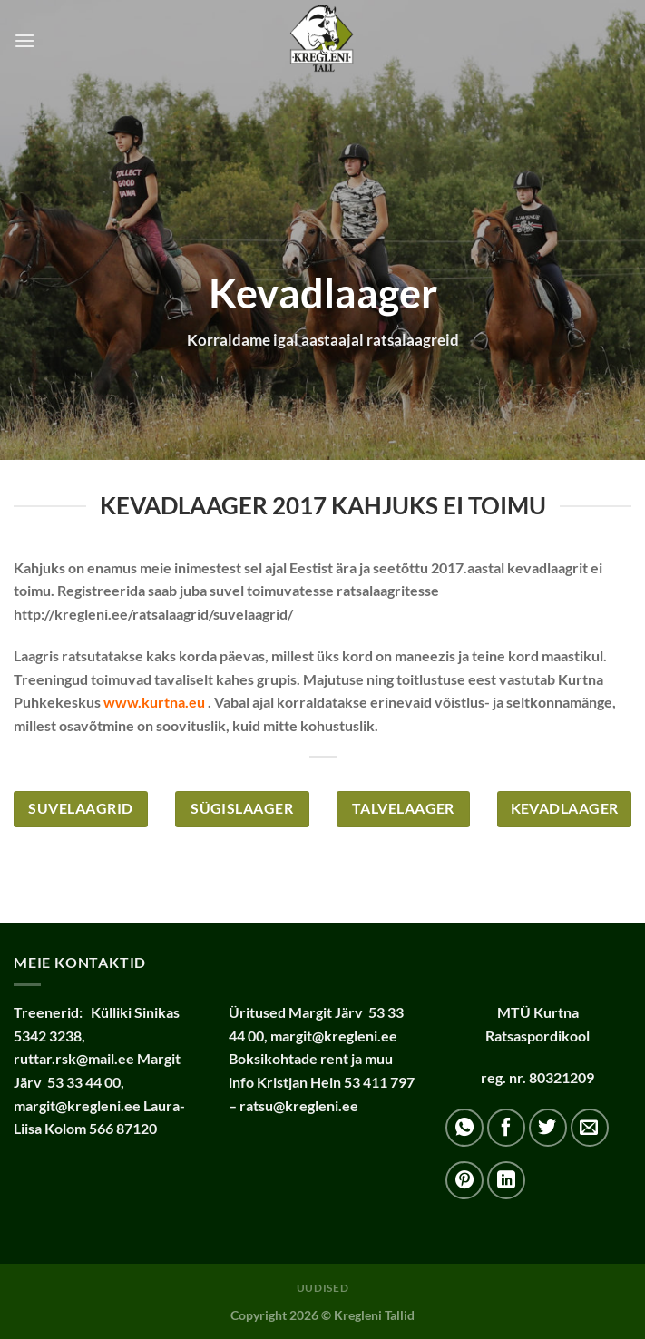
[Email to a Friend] (590, 1128)
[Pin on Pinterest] (464, 1180)
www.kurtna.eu (154, 701)
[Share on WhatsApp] (464, 1128)
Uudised (322, 1288)
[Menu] (24, 40)
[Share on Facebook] (506, 1128)
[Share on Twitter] (548, 1128)
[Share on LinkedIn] (506, 1180)
